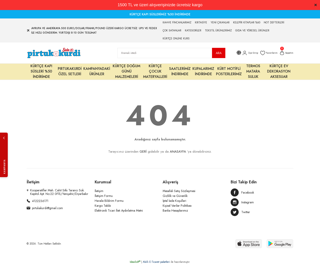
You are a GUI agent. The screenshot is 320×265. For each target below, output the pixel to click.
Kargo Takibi (103, 205)
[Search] (171, 53)
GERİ (143, 151)
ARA (219, 53)
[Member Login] (247, 53)
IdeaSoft (135, 262)
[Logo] (54, 53)
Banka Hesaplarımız (175, 210)
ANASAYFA (178, 151)
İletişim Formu (104, 196)
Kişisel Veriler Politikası (177, 205)
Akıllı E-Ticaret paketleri (156, 262)
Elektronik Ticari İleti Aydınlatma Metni (119, 210)
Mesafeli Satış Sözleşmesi (179, 191)
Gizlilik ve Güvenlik (175, 196)
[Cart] (285, 53)
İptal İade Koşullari (174, 200)
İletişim (99, 191)
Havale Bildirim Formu (109, 200)
